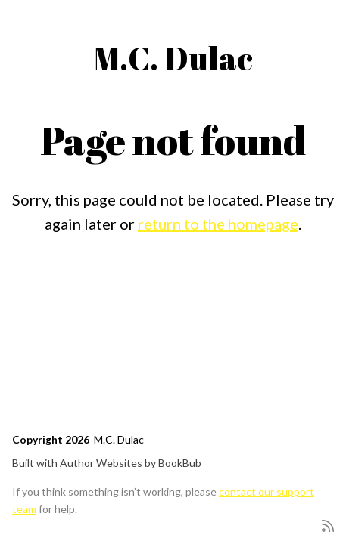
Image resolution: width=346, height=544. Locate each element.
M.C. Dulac (173, 58)
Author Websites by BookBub (130, 462)
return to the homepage (218, 224)
